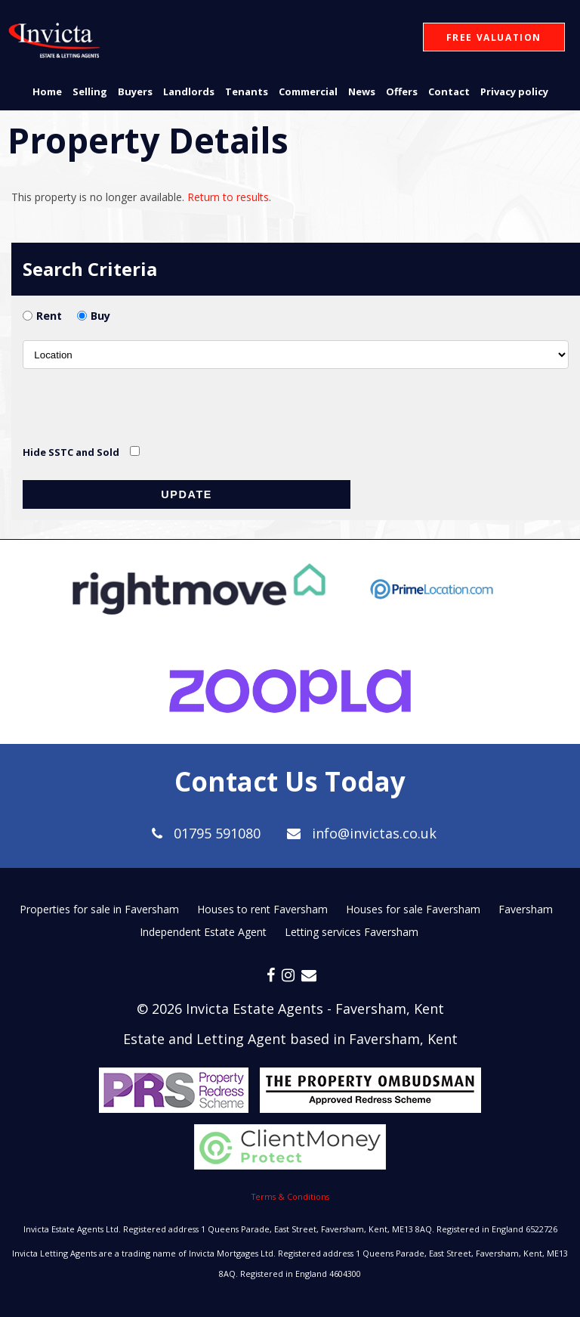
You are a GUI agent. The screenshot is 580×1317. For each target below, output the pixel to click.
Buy (100, 315)
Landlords (188, 91)
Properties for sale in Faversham (99, 909)
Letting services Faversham (351, 932)
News (361, 91)
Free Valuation (493, 37)
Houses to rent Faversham (262, 909)
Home (47, 91)
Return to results (228, 197)
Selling (89, 91)
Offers (402, 91)
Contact (449, 91)
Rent (49, 315)
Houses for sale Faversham (413, 909)
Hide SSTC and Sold (71, 452)
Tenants (246, 91)
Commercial (308, 91)
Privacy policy (514, 91)
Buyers (135, 91)
